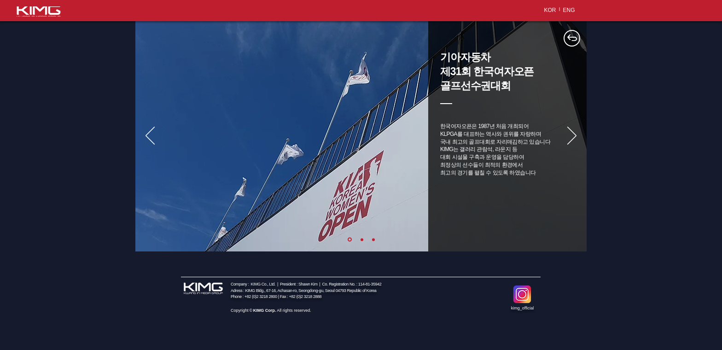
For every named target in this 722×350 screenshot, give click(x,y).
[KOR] (550, 10)
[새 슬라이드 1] (350, 240)
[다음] (571, 136)
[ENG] (568, 10)
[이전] (150, 136)
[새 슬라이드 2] (362, 239)
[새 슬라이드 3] (373, 239)
